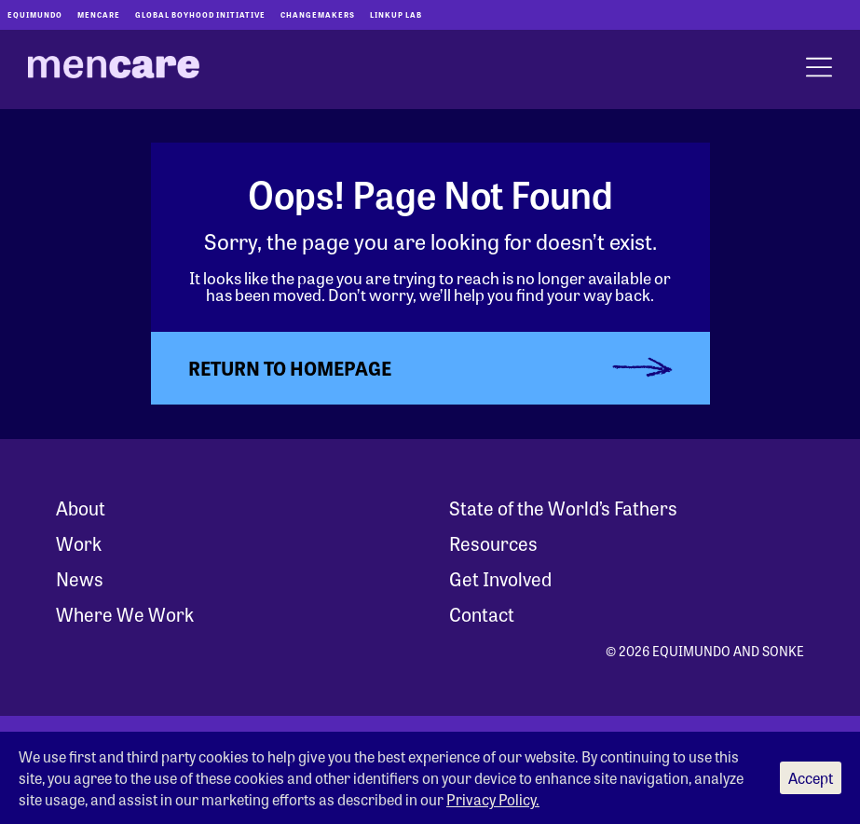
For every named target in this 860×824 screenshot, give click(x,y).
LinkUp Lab (396, 14)
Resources (493, 542)
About (80, 507)
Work (79, 542)
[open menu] (819, 69)
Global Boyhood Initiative (200, 14)
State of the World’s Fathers (563, 507)
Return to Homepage (289, 367)
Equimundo (34, 14)
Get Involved (500, 578)
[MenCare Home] (113, 70)
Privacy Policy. (492, 799)
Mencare (98, 14)
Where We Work (125, 613)
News (79, 578)
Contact (481, 613)
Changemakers (317, 14)
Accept (810, 778)
